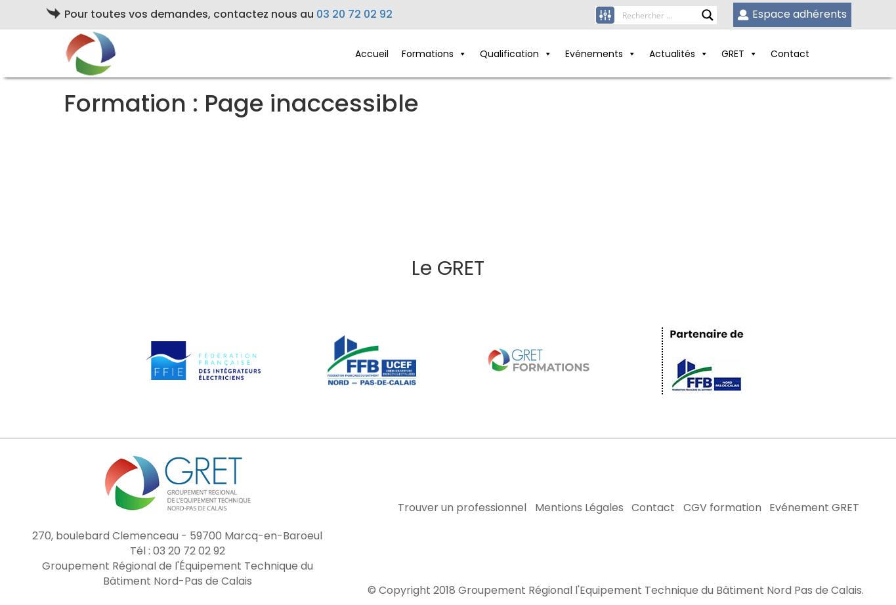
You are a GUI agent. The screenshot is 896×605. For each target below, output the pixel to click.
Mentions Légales (579, 508)
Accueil (372, 53)
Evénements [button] (594, 53)
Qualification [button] (509, 53)
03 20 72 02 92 (354, 14)
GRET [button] (732, 53)
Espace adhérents (792, 14)
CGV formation (722, 508)
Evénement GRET (814, 508)
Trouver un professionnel (462, 508)
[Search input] (661, 15)
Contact (790, 53)
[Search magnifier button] (707, 15)
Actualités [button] (672, 53)
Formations (428, 53)
